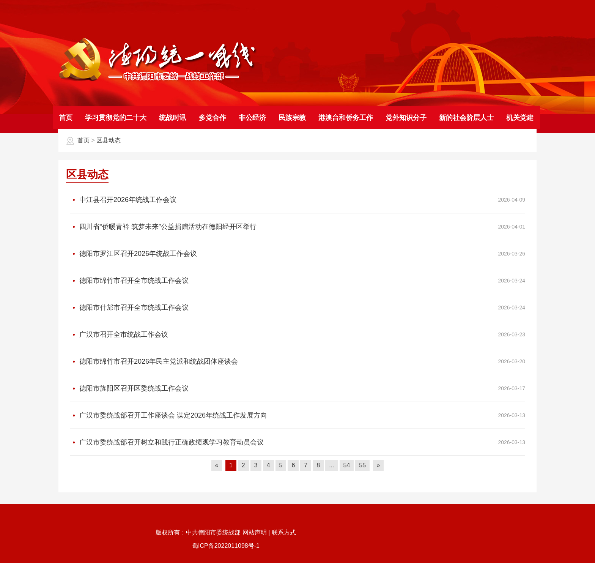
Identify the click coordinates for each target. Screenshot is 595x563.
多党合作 (212, 117)
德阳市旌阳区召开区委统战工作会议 (129, 389)
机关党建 (520, 117)
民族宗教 (292, 117)
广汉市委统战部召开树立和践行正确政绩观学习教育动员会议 (167, 442)
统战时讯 (172, 117)
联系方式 (284, 532)
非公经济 (252, 117)
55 (362, 465)
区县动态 (108, 140)
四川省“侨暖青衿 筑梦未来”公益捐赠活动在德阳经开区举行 (163, 227)
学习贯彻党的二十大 (115, 117)
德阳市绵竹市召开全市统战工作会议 (129, 281)
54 (346, 465)
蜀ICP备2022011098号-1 (226, 545)
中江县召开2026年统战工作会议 (123, 200)
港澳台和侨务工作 (345, 117)
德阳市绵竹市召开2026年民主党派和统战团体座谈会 (154, 362)
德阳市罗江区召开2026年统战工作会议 (133, 254)
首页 (65, 117)
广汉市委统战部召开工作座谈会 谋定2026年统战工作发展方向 (168, 415)
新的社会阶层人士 (466, 117)
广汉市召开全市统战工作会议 (119, 335)
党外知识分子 (406, 117)
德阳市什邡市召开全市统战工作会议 (129, 308)
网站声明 (254, 532)
